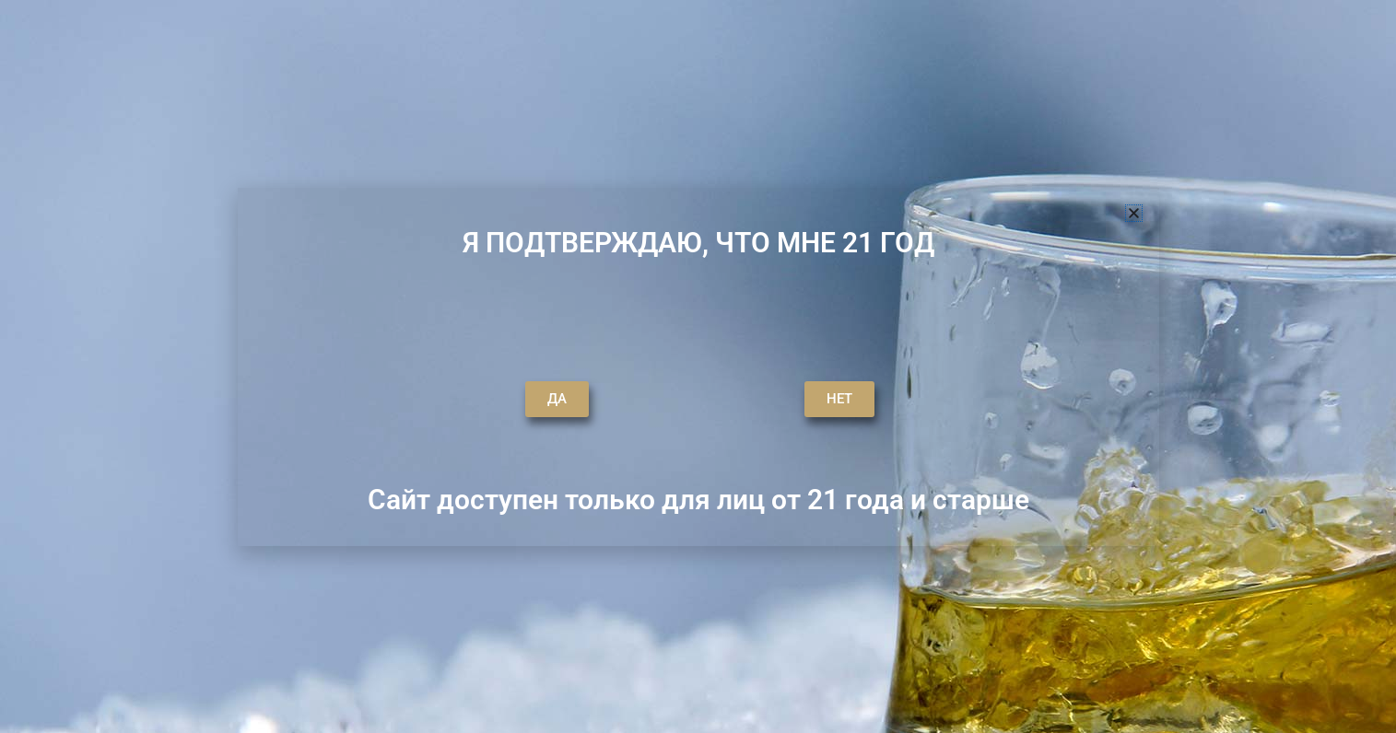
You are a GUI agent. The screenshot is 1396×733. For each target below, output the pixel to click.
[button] (1134, 213)
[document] (698, 366)
